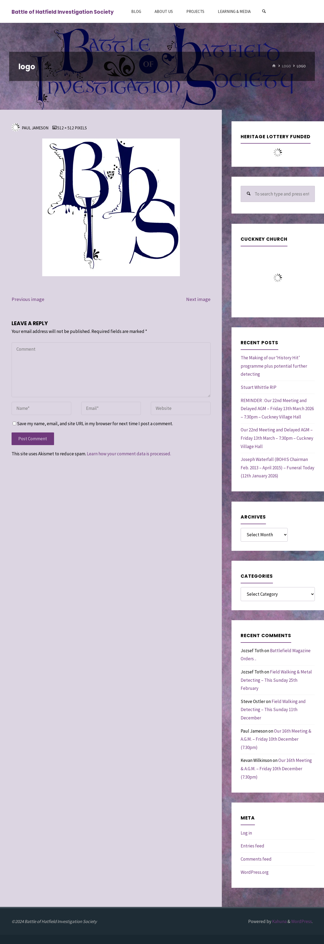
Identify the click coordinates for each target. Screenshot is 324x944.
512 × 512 (66, 127)
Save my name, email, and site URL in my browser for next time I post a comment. (93, 424)
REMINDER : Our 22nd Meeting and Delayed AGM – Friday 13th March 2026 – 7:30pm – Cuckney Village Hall (277, 409)
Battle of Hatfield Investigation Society (63, 11)
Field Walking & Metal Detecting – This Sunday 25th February (276, 680)
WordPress (301, 921)
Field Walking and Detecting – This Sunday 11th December (273, 709)
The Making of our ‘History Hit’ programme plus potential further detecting (274, 366)
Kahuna (279, 921)
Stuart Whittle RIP (258, 387)
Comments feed (256, 859)
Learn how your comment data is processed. (129, 454)
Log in (246, 833)
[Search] (263, 11)
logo (286, 66)
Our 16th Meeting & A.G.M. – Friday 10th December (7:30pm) (276, 739)
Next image (198, 299)
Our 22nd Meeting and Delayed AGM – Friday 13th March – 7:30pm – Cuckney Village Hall (277, 438)
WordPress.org (255, 872)
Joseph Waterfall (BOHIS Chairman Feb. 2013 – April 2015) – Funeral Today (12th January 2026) (277, 467)
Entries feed (252, 846)
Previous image (28, 299)
